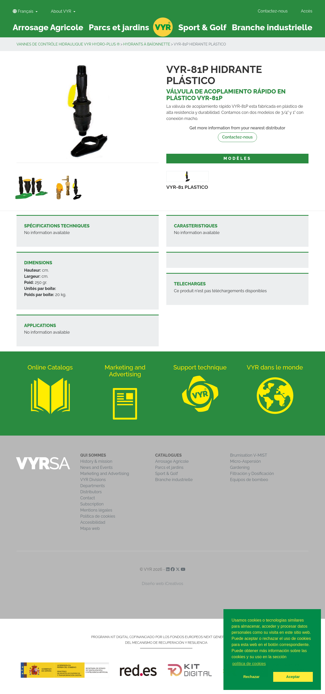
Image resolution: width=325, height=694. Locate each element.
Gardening (240, 467)
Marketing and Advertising (104, 473)
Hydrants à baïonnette (146, 44)
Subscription (92, 504)
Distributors (91, 491)
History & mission (96, 461)
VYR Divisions (93, 479)
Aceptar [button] (293, 677)
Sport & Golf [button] (202, 27)
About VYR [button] (61, 11)
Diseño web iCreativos (162, 583)
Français (23, 11)
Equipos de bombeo (249, 479)
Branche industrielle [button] (272, 27)
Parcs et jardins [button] (119, 27)
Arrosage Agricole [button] (48, 27)
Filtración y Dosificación (252, 473)
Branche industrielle (174, 479)
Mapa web (90, 528)
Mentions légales (96, 510)
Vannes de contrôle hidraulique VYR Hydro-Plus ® (68, 44)
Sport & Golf (166, 473)
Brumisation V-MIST (248, 455)
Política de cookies (97, 516)
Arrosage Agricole (172, 461)
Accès (306, 11)
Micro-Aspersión (245, 461)
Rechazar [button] (251, 677)
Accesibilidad (92, 522)
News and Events (96, 467)
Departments (92, 485)
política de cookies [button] (249, 663)
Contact (87, 498)
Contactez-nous (273, 11)
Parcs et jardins (169, 467)
